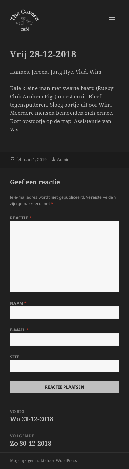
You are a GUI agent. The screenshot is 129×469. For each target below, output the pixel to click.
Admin (63, 159)
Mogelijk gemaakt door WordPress (43, 460)
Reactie (21, 218)
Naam (18, 303)
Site (15, 357)
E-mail (19, 330)
